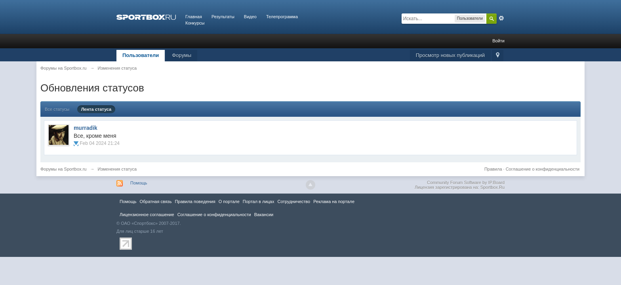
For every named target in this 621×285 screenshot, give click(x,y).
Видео (250, 16)
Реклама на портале (333, 201)
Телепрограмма (282, 16)
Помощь (138, 182)
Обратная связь (155, 201)
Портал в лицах (258, 201)
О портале (229, 201)
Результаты (222, 16)
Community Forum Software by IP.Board (466, 182)
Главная (193, 16)
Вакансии (263, 214)
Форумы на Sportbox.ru (63, 169)
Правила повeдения (195, 201)
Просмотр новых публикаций (450, 55)
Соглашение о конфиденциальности (542, 169)
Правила (493, 169)
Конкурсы (194, 23)
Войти (498, 40)
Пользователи (140, 55)
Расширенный (501, 18)
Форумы (181, 55)
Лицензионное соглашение (147, 214)
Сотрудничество (293, 201)
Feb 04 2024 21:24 (100, 143)
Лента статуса (96, 109)
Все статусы (57, 109)
